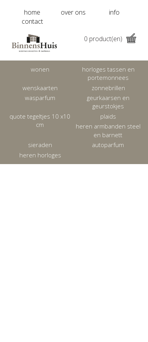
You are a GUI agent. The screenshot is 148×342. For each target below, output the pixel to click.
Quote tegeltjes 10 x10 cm (39, 120)
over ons (73, 12)
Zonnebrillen (108, 88)
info (114, 12)
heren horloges (40, 155)
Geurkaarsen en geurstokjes (108, 102)
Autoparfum (108, 145)
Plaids (108, 116)
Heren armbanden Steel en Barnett (108, 130)
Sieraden (40, 145)
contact (32, 21)
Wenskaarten (40, 88)
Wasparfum (40, 98)
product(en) (110, 38)
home (32, 12)
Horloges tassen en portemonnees (108, 73)
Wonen (40, 69)
